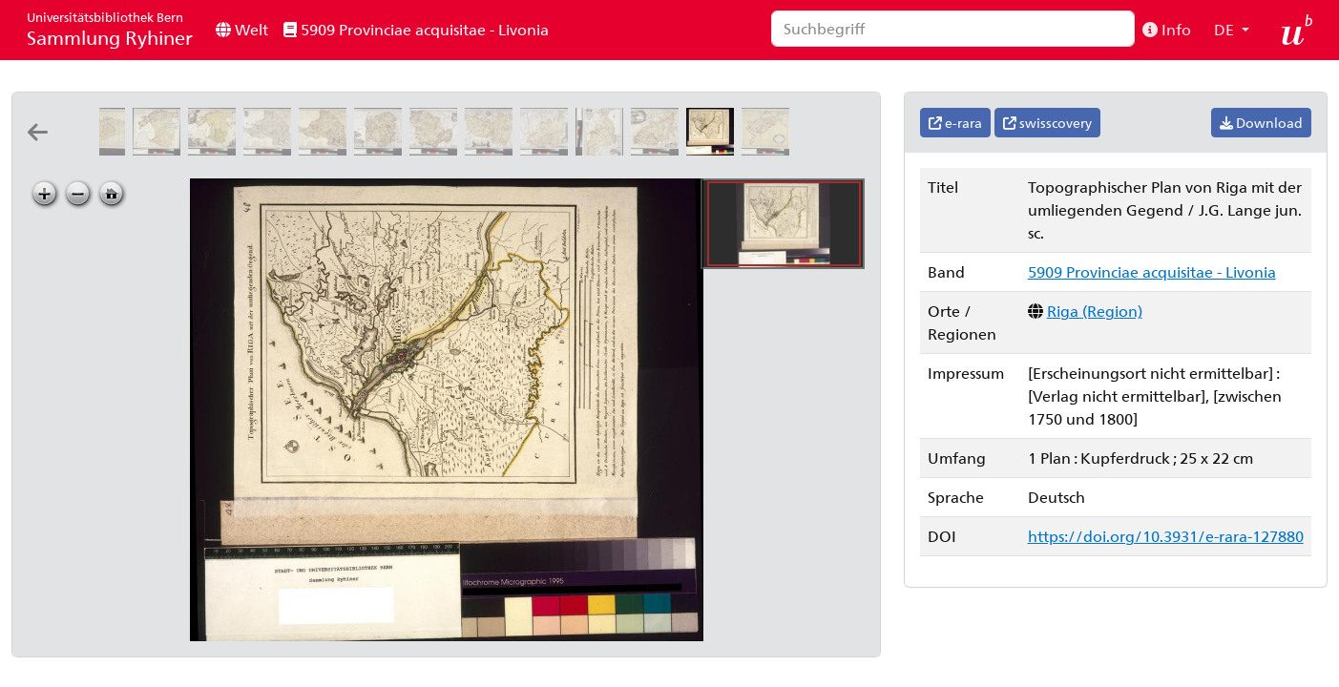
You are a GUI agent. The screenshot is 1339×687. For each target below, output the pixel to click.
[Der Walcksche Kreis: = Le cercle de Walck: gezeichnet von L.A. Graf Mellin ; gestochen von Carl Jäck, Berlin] (492, 149)
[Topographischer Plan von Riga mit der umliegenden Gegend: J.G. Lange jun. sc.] (714, 149)
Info (1166, 29)
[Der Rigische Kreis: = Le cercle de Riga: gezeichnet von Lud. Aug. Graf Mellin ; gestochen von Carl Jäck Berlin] (271, 149)
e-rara (955, 123)
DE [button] (1226, 29)
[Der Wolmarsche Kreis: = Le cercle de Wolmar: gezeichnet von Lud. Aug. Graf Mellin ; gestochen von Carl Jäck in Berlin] (381, 149)
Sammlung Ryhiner (110, 29)
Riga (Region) (1094, 311)
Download (1261, 123)
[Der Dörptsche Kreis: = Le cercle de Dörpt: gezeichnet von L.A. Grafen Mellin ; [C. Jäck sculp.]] (603, 149)
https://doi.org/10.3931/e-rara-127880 (1166, 536)
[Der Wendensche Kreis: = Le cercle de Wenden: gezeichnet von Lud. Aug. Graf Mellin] (437, 149)
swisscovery (1047, 123)
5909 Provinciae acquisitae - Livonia (416, 29)
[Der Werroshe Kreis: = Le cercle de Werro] (547, 149)
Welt (242, 29)
